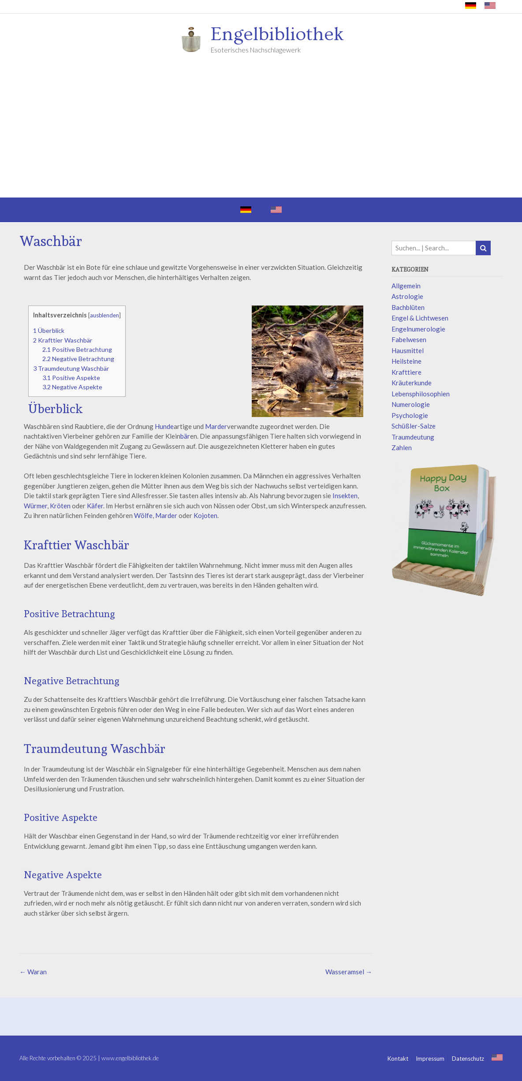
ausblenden (104, 315)
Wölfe (143, 515)
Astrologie (407, 296)
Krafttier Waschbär (63, 340)
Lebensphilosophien (421, 394)
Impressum (430, 1059)
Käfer (95, 506)
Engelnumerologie (418, 329)
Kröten (60, 506)
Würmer (35, 506)
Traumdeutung (413, 437)
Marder (216, 426)
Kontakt (398, 1059)
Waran (33, 972)
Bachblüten (408, 307)
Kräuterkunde (412, 383)
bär (185, 436)
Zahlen (402, 447)
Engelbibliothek (277, 34)
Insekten (345, 495)
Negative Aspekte (72, 387)
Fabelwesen (409, 339)
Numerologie (411, 404)
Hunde (164, 426)
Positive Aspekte (71, 377)
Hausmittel (408, 350)
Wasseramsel (348, 972)
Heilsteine (406, 361)
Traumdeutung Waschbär (71, 368)
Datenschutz (468, 1059)
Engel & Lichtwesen (420, 318)
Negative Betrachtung (78, 358)
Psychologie (410, 415)
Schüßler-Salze (414, 426)
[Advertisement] (261, 131)
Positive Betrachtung (77, 349)
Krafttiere (406, 372)
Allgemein (406, 286)
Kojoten (205, 515)
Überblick (48, 330)
